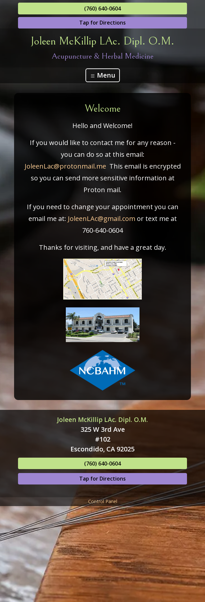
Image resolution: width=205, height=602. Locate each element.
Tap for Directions (102, 22)
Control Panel (102, 501)
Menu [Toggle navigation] (102, 75)
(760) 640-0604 (102, 8)
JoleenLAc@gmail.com (101, 218)
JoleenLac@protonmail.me (65, 166)
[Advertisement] (102, 553)
